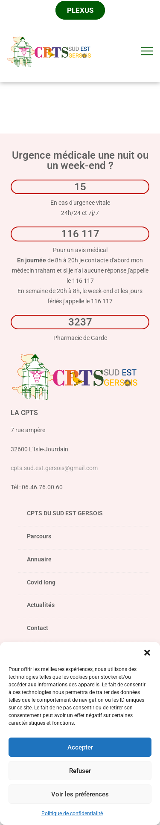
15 (80, 186)
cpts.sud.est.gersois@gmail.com (54, 468)
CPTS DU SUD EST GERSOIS (84, 516)
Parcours (84, 539)
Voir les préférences (80, 794)
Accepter (80, 747)
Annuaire (39, 559)
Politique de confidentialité (72, 813)
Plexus (80, 10)
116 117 (80, 233)
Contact (37, 628)
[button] (147, 652)
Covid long (41, 582)
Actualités (41, 604)
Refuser (80, 771)
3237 (80, 322)
